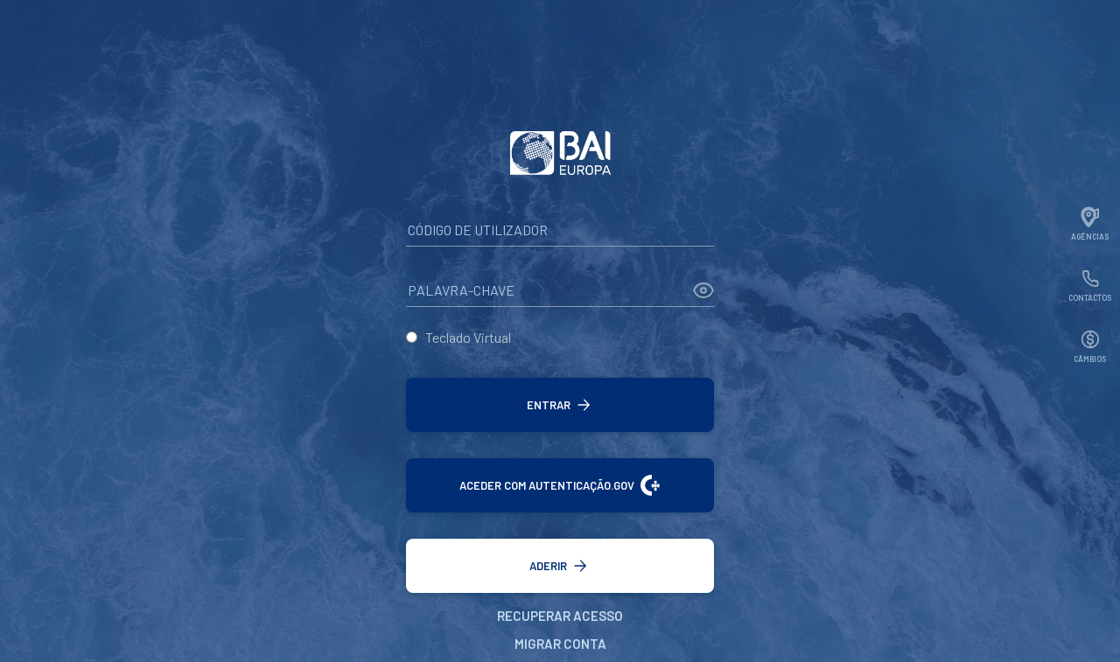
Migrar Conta (560, 644)
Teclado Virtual (468, 337)
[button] (560, 405)
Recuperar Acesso (560, 616)
